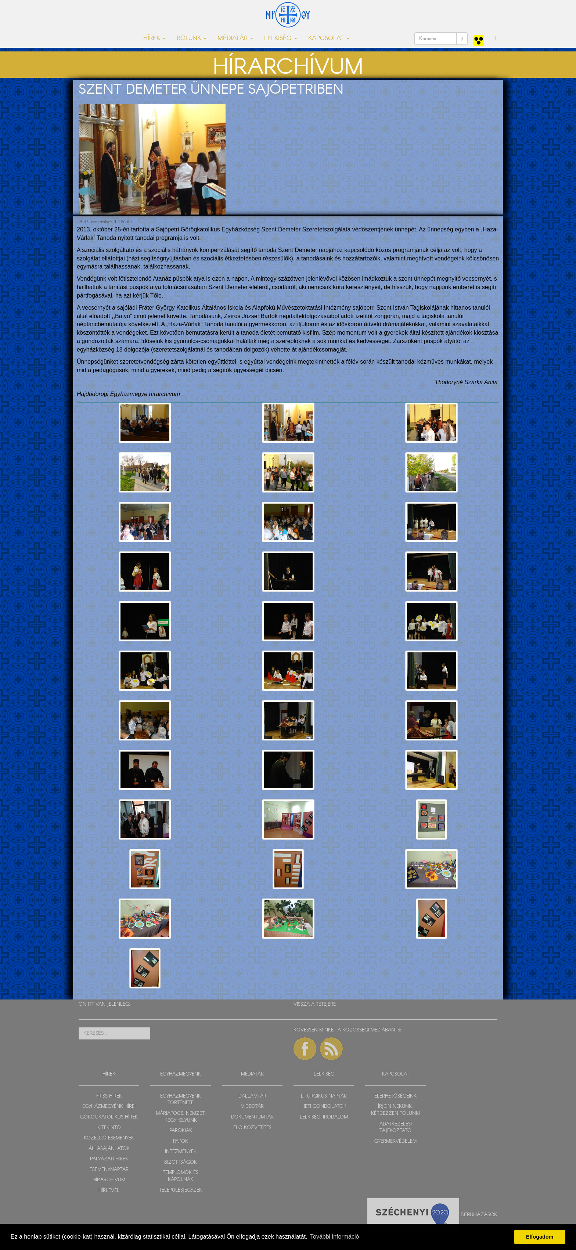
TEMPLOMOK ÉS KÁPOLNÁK (180, 1176)
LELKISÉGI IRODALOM (324, 1117)
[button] (496, 38)
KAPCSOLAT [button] (328, 38)
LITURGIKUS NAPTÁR (324, 1096)
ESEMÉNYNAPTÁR (109, 1169)
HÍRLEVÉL (108, 1190)
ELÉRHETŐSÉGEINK (395, 1096)
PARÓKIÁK (180, 1130)
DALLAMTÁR (252, 1096)
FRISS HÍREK (109, 1096)
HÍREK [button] (154, 38)
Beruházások (479, 1214)
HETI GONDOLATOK (324, 1106)
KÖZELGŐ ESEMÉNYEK (109, 1138)
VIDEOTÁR (252, 1106)
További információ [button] (334, 1236)
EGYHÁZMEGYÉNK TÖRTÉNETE (180, 1100)
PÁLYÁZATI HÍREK (109, 1159)
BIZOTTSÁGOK (180, 1162)
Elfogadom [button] (539, 1237)
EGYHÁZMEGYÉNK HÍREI (109, 1106)
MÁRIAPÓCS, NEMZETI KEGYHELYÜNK (181, 1117)
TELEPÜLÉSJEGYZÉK (180, 1190)
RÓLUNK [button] (191, 38)
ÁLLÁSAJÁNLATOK (109, 1148)
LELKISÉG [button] (280, 38)
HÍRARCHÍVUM (109, 1180)
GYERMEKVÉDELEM (395, 1141)
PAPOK (180, 1141)
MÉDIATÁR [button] (235, 38)
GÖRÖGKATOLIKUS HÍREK (109, 1117)
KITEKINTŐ (109, 1127)
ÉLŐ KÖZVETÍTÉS (252, 1127)
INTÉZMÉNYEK (181, 1151)
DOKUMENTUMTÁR (252, 1117)
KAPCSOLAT (395, 1074)
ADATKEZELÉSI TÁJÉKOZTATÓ (395, 1128)
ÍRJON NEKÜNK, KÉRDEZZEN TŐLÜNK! (395, 1110)
